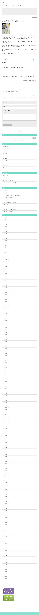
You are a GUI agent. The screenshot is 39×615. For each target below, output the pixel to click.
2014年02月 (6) (6, 555)
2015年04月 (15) (6, 522)
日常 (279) (5, 160)
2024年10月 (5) (6, 254)
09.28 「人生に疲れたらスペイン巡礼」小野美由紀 (12, 195)
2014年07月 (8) (6, 543)
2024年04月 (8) (6, 268)
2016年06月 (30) (6, 489)
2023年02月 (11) (6, 301)
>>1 (4, 88)
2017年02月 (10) (6, 470)
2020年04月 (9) (6, 381)
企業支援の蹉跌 (6, 175)
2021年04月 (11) (6, 353)
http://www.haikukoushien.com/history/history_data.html (14, 73)
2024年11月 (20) (6, 252)
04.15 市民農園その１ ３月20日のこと (10, 199)
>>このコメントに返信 (32, 81)
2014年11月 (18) (6, 534)
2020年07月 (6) (6, 374)
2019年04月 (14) (6, 409)
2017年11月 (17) (6, 449)
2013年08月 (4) (6, 569)
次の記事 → (33, 59)
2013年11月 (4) (6, 562)
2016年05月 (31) (6, 491)
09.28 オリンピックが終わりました (9, 197)
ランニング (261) (6, 153)
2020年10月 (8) (6, 367)
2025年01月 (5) (6, 247)
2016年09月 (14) (6, 482)
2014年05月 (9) (6, 548)
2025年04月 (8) (6, 240)
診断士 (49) (5, 167)
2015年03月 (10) (6, 524)
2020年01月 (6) (6, 388)
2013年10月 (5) (6, 564)
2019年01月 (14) (6, 416)
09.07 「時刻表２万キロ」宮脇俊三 (9, 209)
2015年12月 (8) (6, 503)
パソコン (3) (5, 151)
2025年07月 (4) (6, 233)
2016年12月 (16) (6, 475)
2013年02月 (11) (6, 583)
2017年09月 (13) (6, 454)
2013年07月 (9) (6, 571)
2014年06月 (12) (6, 545)
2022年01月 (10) (6, 332)
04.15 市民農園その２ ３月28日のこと (10, 202)
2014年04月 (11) (6, 550)
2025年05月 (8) (6, 238)
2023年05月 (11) (6, 294)
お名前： (4, 106)
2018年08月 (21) (6, 428)
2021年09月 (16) (6, 341)
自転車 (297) (5, 165)
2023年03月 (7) (6, 299)
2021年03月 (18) (6, 355)
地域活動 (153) (6, 146)
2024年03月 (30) (6, 271)
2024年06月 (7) (6, 264)
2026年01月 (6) (6, 219)
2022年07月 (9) (6, 318)
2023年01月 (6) (6, 304)
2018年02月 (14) (6, 442)
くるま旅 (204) (6, 148)
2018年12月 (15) (6, 419)
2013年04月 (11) (6, 578)
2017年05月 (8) (6, 463)
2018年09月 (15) (6, 426)
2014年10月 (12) (6, 536)
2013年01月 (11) (6, 585)
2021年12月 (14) (6, 334)
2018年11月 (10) (6, 421)
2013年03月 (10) (6, 581)
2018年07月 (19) (6, 430)
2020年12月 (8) (6, 362)
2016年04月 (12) (6, 494)
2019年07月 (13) (6, 402)
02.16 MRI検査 (6, 204)
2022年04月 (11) (6, 325)
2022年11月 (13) (6, 308)
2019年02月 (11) (6, 414)
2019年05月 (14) (6, 407)
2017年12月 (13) (6, 447)
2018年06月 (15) (6, 433)
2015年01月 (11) (6, 529)
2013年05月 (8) (6, 576)
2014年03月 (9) (6, 552)
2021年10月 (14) (6, 339)
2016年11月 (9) (6, 477)
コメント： (5, 112)
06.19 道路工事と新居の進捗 (8, 211)
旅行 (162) (5, 158)
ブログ (13, 5)
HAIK (4, 2)
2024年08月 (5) (6, 259)
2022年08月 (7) (6, 315)
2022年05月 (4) (6, 322)
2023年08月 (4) (6, 287)
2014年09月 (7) (6, 538)
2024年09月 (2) (6, 257)
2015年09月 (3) (6, 510)
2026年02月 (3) (6, 217)
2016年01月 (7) (6, 501)
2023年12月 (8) (6, 278)
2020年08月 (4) (6, 372)
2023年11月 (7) (6, 280)
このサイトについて (7, 5)
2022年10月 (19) (6, 311)
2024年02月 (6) (6, 273)
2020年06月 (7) (6, 376)
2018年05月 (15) (6, 435)
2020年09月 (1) (6, 369)
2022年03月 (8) (6, 327)
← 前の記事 (5, 59)
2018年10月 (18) (6, 423)
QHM (30, 613)
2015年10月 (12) (6, 508)
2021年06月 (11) (6, 348)
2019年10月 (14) (6, 395)
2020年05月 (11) (6, 379)
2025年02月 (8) (6, 245)
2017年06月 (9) (6, 461)
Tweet (30, 56)
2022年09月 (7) (6, 313)
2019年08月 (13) (6, 400)
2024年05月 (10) (6, 266)
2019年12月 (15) (6, 390)
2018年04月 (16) (6, 437)
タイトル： (5, 102)
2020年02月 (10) (6, 386)
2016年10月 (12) (6, 480)
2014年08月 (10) (6, 541)
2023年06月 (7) (6, 292)
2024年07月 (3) (6, 261)
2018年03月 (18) (6, 440)
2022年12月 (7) (6, 306)
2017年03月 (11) (6, 468)
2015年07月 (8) (6, 515)
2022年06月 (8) (6, 320)
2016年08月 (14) (6, 484)
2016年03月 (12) (6, 496)
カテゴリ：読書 (34, 17)
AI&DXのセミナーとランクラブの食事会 (10, 182)
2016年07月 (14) (6, 487)
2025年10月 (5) (6, 226)
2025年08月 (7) (6, 231)
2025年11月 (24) (6, 224)
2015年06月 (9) (6, 517)
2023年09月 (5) (6, 285)
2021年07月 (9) (6, 346)
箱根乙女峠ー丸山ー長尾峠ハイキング (9, 180)
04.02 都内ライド (6, 192)
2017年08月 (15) (6, 456)
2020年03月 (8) (6, 383)
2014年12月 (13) (6, 531)
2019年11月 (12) (6, 393)
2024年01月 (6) (6, 275)
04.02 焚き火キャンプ (7, 190)
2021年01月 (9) (6, 360)
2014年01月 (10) (6, 557)
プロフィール (18, 5)
